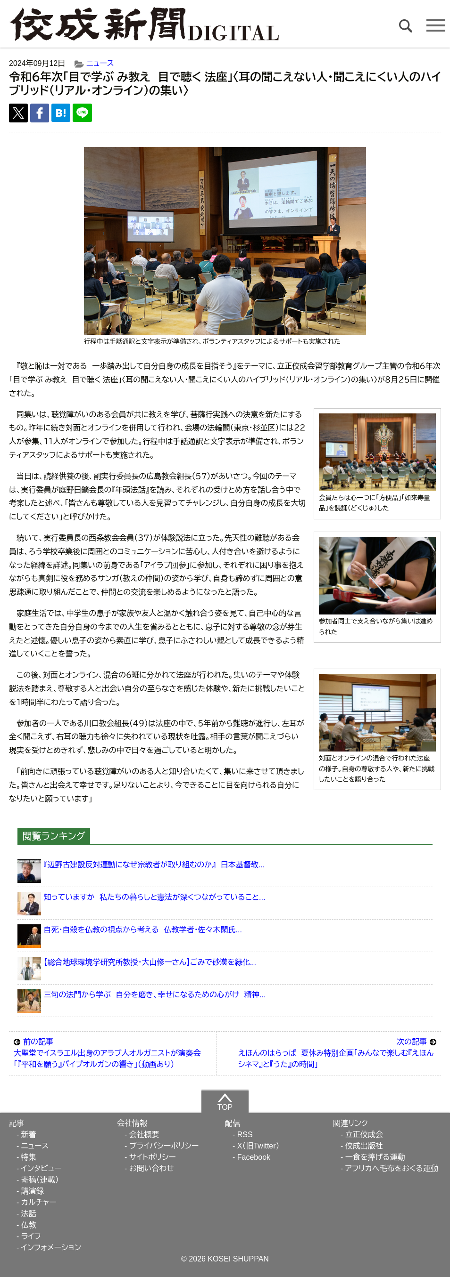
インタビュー (41, 1168)
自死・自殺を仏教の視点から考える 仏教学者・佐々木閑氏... (142, 930)
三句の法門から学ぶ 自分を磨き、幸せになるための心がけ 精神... (154, 995)
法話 (28, 1214)
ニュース (100, 63)
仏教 (28, 1225)
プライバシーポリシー (164, 1146)
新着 (28, 1135)
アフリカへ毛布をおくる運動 (391, 1168)
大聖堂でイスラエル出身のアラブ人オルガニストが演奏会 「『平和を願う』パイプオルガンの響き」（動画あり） (112, 1052)
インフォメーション (51, 1248)
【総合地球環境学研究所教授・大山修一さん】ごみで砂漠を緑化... (149, 962)
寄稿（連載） (40, 1180)
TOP (225, 1101)
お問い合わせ (151, 1168)
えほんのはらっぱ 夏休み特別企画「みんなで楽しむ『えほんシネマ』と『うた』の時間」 (337, 1052)
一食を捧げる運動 (375, 1157)
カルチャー (39, 1202)
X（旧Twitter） (258, 1146)
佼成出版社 (364, 1146)
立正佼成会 (364, 1135)
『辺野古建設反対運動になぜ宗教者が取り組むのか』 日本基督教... (154, 865)
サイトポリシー (152, 1157)
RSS (245, 1135)
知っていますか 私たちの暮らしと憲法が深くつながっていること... (154, 897)
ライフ (31, 1236)
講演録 (32, 1191)
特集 (28, 1157)
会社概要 (144, 1135)
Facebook (253, 1157)
